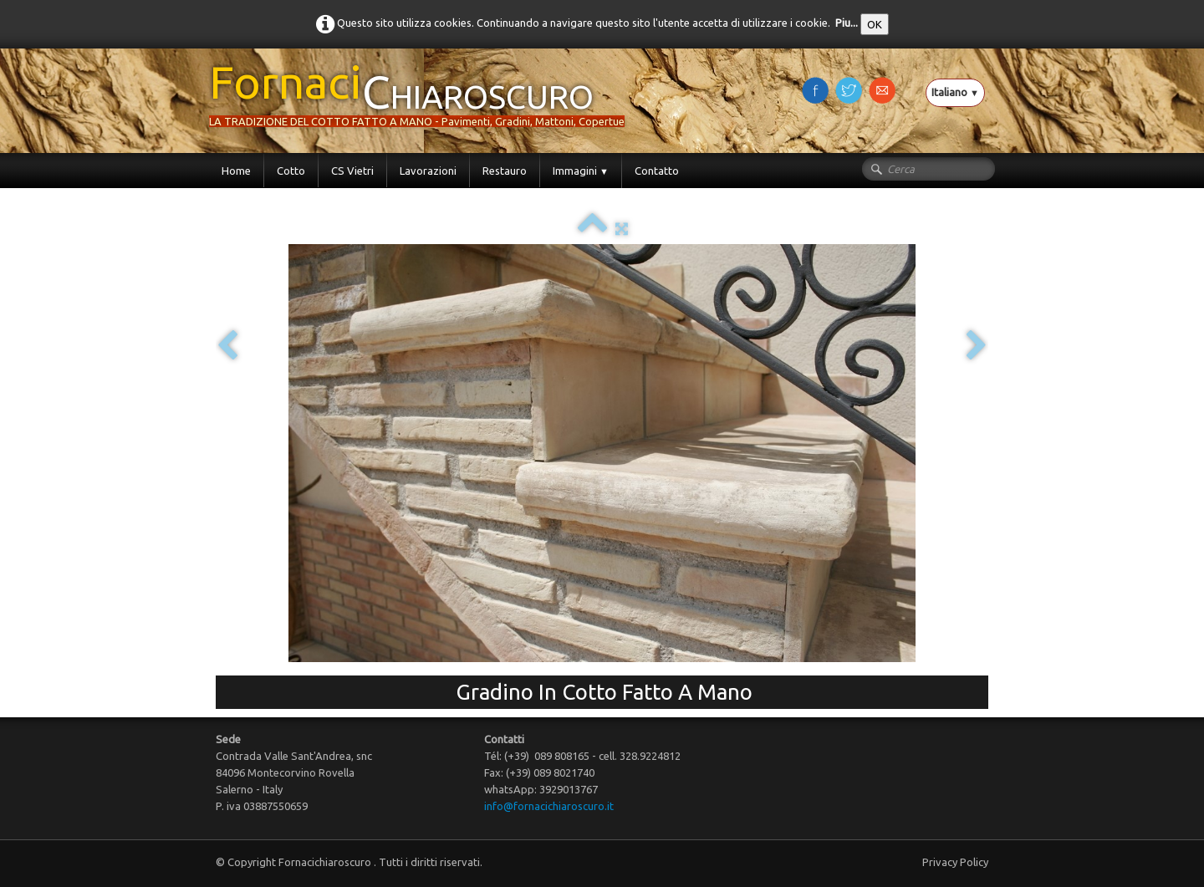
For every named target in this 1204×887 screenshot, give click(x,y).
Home (236, 170)
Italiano (955, 92)
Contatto (657, 170)
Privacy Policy (955, 862)
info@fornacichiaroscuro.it (549, 806)
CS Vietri (352, 170)
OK (874, 24)
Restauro (504, 170)
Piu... (846, 22)
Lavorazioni (428, 170)
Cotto (291, 170)
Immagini (581, 170)
